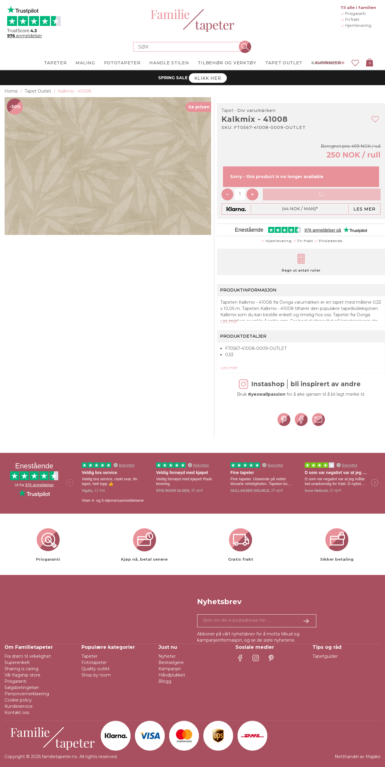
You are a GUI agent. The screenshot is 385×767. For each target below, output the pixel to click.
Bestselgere (171, 662)
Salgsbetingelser (21, 687)
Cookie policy (18, 700)
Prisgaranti (15, 681)
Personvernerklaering (26, 693)
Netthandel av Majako (358, 756)
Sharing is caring (21, 668)
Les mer (364, 209)
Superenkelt (17, 662)
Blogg (164, 681)
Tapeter (89, 656)
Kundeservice (330, 62)
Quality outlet (95, 668)
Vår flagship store (22, 675)
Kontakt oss (16, 712)
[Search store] (189, 47)
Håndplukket (171, 675)
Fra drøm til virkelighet (27, 656)
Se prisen (199, 107)
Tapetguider (325, 656)
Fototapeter (94, 662)
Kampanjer (169, 668)
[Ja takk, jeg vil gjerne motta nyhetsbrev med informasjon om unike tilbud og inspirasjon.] (257, 620)
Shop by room (96, 675)
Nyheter (167, 656)
